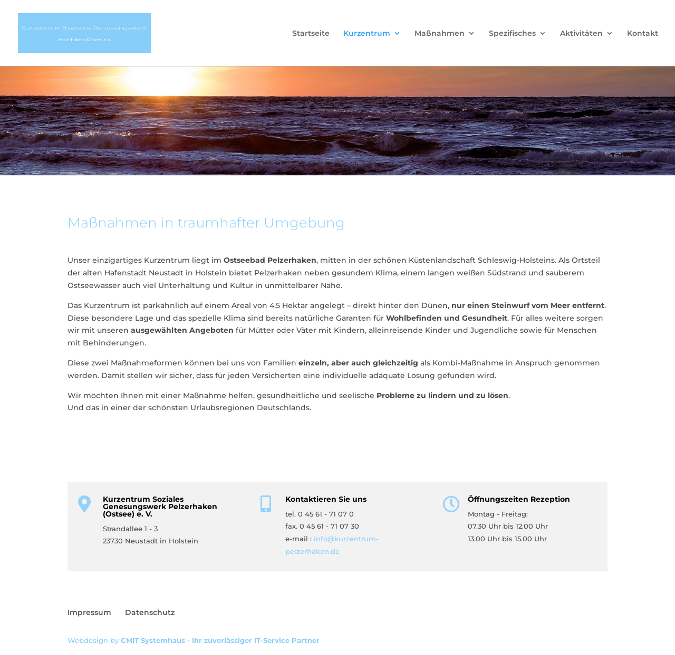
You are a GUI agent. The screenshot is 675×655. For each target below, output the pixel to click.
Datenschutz (150, 612)
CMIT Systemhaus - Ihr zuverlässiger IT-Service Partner (220, 640)
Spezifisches (512, 33)
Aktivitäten (581, 33)
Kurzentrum (366, 33)
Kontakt (642, 33)
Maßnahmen (439, 33)
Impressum (89, 612)
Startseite (311, 33)
